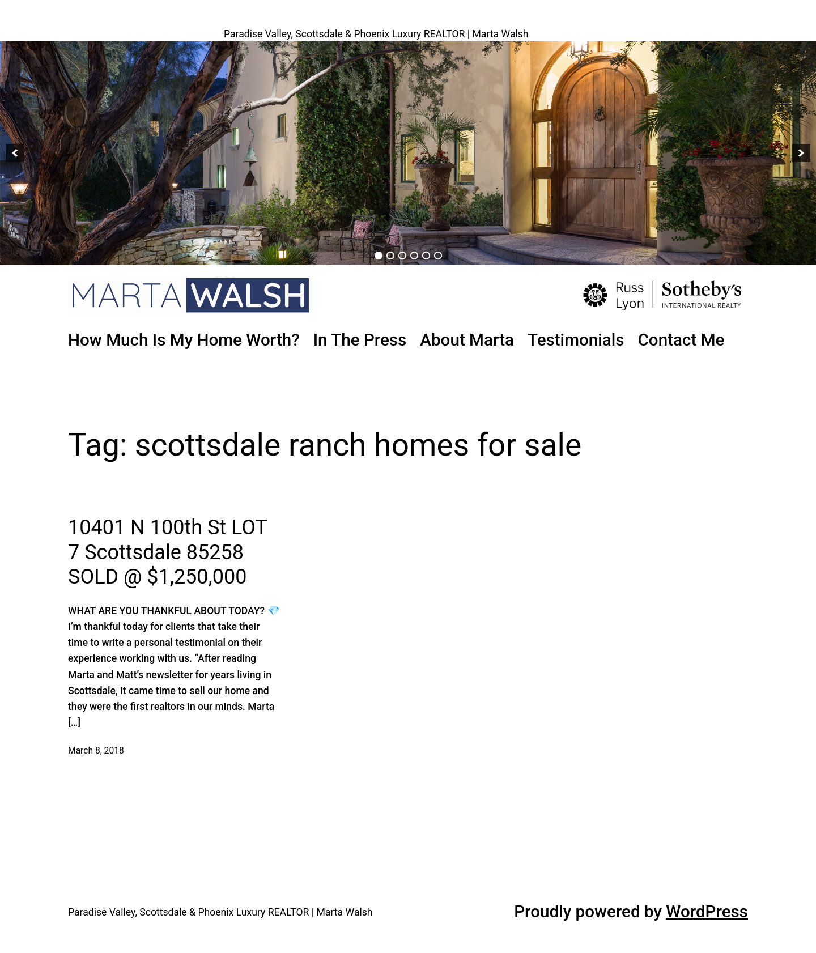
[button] (15, 153)
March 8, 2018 (96, 751)
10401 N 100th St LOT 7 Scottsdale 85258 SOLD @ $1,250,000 (167, 552)
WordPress (707, 911)
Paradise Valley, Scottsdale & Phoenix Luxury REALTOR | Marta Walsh (376, 34)
